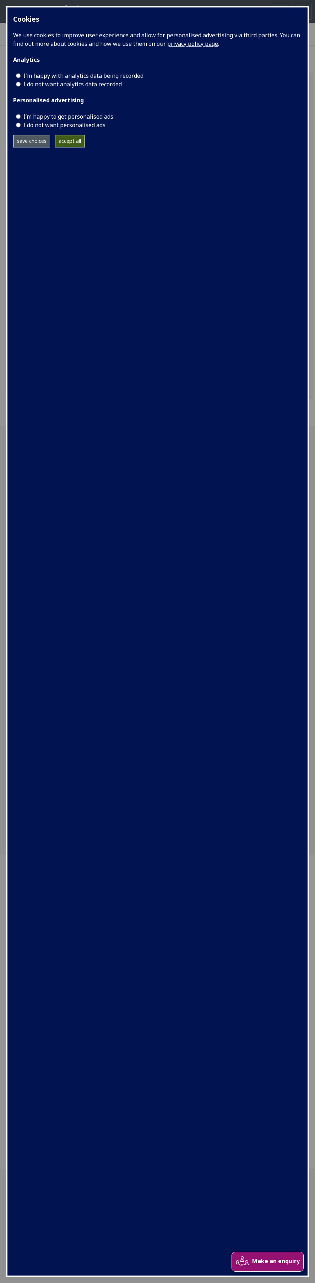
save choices (32, 141)
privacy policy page (192, 44)
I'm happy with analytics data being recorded (83, 76)
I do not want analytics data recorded (72, 84)
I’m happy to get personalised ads (68, 116)
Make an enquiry (267, 1261)
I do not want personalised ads (64, 125)
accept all (70, 141)
